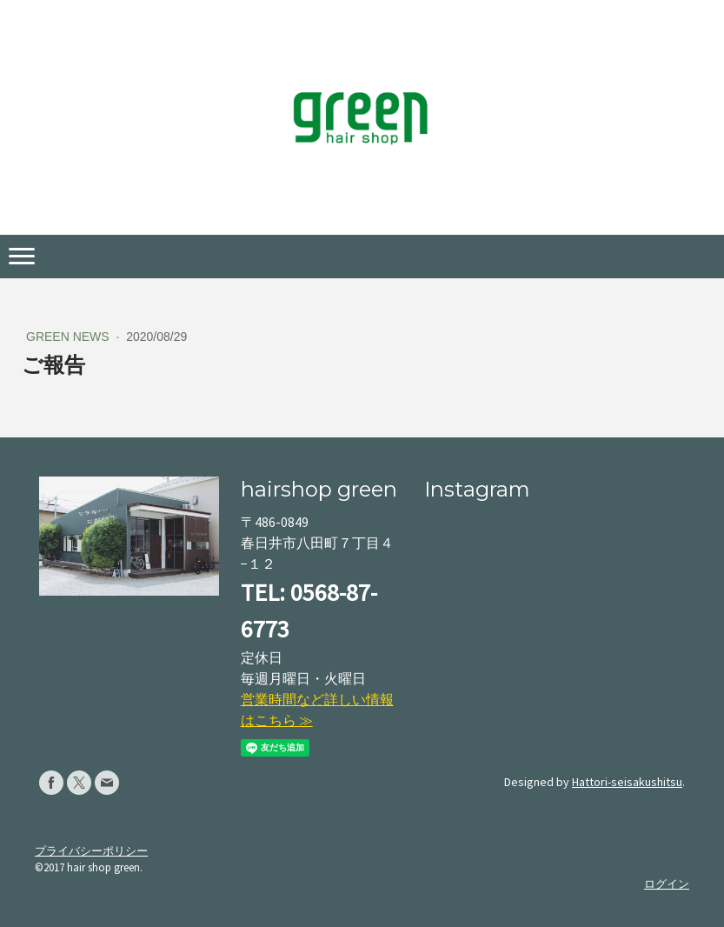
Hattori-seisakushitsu (627, 782)
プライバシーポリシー (91, 850)
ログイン (666, 883)
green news (69, 336)
